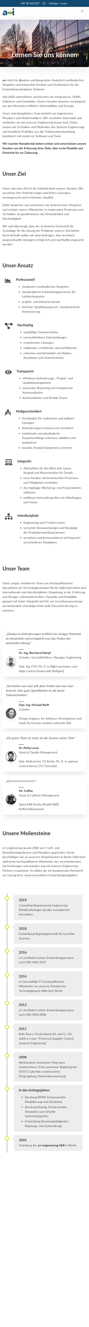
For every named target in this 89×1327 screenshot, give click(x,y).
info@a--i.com (58, 3)
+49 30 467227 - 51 (33, 3)
